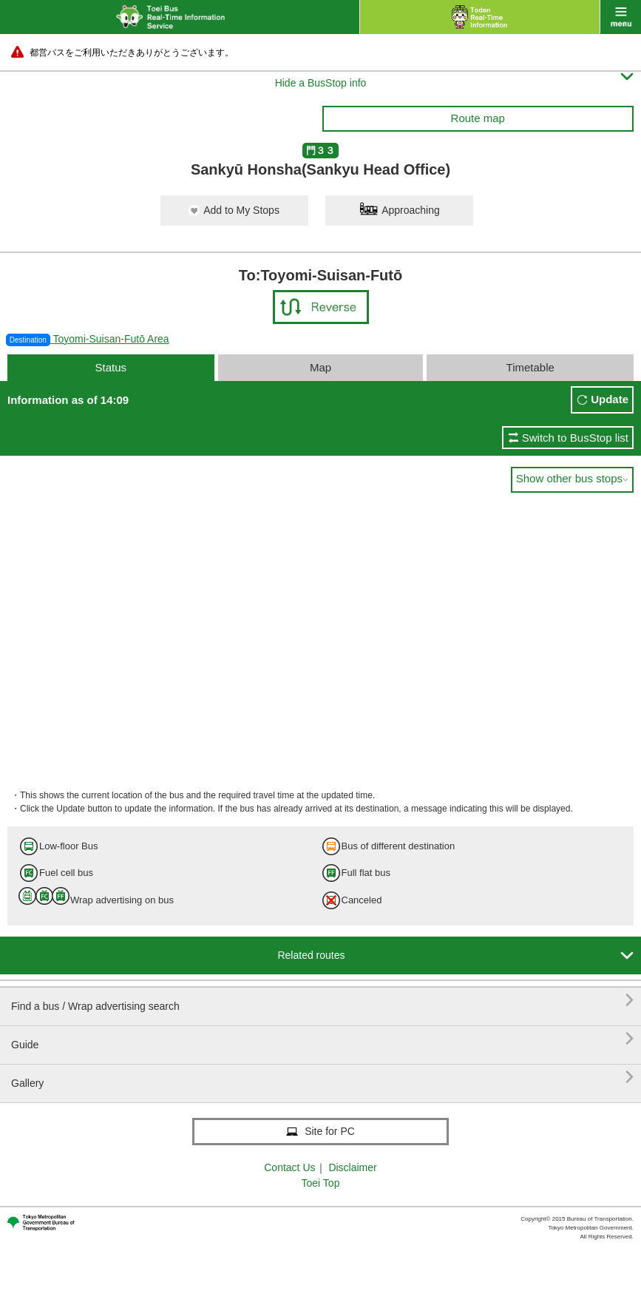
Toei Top (321, 1183)
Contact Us (289, 1167)
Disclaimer (352, 1167)
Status (110, 367)
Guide (322, 1039)
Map (320, 367)
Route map (478, 118)
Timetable (530, 367)
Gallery (322, 1077)
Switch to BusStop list (575, 437)
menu (620, 17)
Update (609, 399)
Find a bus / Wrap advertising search (322, 1001)
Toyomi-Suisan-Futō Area (87, 339)
